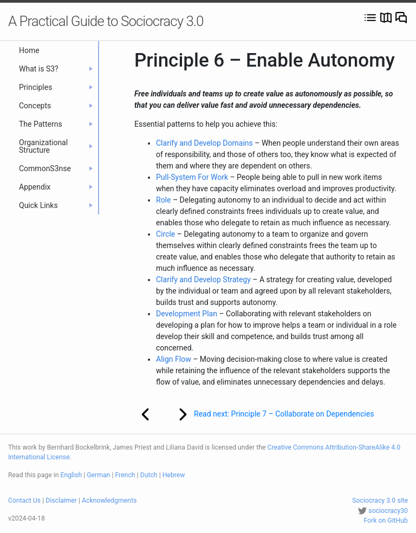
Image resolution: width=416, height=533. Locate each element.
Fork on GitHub (385, 520)
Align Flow (173, 359)
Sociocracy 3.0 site (380, 500)
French (125, 475)
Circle (165, 234)
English (71, 475)
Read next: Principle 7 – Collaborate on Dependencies (269, 414)
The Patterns (56, 124)
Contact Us (24, 500)
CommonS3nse (56, 168)
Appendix (56, 187)
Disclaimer (61, 500)
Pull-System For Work (192, 177)
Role (163, 200)
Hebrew (173, 475)
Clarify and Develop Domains (204, 143)
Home (29, 50)
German (98, 475)
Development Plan (186, 313)
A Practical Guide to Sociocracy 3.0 (105, 21)
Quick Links (56, 205)
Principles (56, 87)
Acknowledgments (109, 500)
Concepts (56, 105)
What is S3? (56, 68)
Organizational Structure (56, 146)
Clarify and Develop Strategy (203, 279)
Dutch (149, 475)
